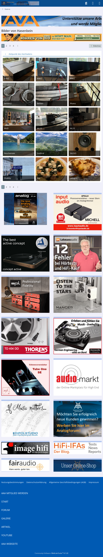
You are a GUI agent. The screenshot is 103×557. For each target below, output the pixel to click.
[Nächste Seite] (17, 46)
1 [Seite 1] (2, 45)
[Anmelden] (92, 3)
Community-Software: (51, 553)
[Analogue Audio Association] (20, 3)
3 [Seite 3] (9, 45)
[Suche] (86, 3)
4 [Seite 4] (13, 45)
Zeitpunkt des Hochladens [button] (20, 54)
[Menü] (99, 3)
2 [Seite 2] (6, 45)
